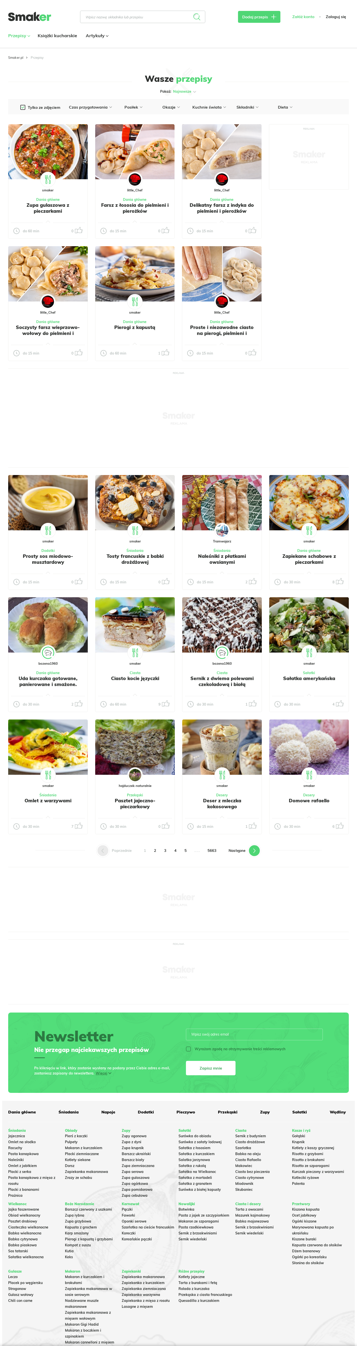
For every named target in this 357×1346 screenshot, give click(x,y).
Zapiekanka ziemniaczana (144, 1288)
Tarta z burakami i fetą (197, 1283)
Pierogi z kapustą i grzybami (89, 1239)
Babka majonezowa (252, 1221)
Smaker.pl (15, 58)
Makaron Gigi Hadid (82, 1324)
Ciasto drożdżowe (250, 1142)
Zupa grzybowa (78, 1221)
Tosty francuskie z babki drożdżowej (135, 559)
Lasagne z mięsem (137, 1306)
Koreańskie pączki (137, 1239)
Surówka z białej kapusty (199, 1189)
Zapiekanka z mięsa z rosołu (146, 1300)
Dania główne (48, 199)
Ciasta (135, 673)
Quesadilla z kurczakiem (198, 1300)
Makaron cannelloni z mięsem (89, 1342)
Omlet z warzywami (48, 801)
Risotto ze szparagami (310, 1166)
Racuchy (15, 1148)
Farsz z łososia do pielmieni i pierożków (135, 208)
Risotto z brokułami (308, 1160)
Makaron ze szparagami (198, 1221)
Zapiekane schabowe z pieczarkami (309, 559)
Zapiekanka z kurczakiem (143, 1283)
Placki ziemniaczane (82, 1154)
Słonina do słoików (308, 1263)
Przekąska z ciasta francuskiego (205, 1294)
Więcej (101, 1073)
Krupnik (298, 1142)
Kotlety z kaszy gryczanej (313, 1148)
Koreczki (129, 1233)
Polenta (298, 1183)
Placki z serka (19, 1171)
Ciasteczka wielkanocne (28, 1227)
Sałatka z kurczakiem (196, 1154)
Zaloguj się (336, 16)
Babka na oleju (248, 1154)
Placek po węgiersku (25, 1283)
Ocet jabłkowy (304, 1215)
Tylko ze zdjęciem (44, 107)
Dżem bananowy (306, 1251)
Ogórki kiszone (304, 1221)
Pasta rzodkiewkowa (195, 1227)
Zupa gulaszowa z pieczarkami (48, 208)
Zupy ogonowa (134, 1136)
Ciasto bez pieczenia (252, 1171)
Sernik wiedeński (192, 1239)
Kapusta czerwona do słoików (317, 1245)
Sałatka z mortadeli (195, 1177)
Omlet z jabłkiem (22, 1166)
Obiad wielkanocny (24, 1215)
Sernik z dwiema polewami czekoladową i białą (222, 681)
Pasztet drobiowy (22, 1221)
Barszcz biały (133, 1160)
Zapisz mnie (211, 1068)
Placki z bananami (23, 1189)
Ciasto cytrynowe (249, 1177)
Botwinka (186, 1209)
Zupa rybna (74, 1215)
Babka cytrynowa (23, 1239)
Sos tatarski (18, 1251)
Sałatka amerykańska (309, 678)
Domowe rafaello (309, 801)
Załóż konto (303, 16)
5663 (212, 850)
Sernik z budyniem (250, 1136)
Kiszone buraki (304, 1239)
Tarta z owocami (249, 1209)
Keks (69, 1257)
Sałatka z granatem (195, 1183)
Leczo (13, 1277)
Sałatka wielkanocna (26, 1257)
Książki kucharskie (57, 35)
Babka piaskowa (22, 1245)
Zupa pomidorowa (137, 1189)
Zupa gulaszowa (135, 1177)
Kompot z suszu (78, 1245)
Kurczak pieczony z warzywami (318, 1171)
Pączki (127, 1209)
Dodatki (48, 550)
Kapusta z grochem (81, 1227)
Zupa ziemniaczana (138, 1166)
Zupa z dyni (131, 1142)
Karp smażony (77, 1233)
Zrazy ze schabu (78, 1177)
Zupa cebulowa (135, 1195)
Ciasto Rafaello (248, 1160)
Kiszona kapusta (306, 1209)
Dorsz (69, 1166)
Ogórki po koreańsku (309, 1257)
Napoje (108, 1111)
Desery (222, 795)
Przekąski (135, 795)
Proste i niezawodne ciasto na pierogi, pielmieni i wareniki (222, 333)
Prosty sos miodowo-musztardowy (48, 559)
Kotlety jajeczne (191, 1277)
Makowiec (243, 1166)
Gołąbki (298, 1136)
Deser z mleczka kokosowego (222, 803)
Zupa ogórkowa (135, 1183)
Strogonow (17, 1288)
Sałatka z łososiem (194, 1148)
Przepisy (18, 35)
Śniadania (135, 550)
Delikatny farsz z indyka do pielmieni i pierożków (222, 208)
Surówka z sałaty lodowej (200, 1142)
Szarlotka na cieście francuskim (148, 1227)
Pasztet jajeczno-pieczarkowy (135, 803)
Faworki (128, 1215)
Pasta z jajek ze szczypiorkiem (203, 1215)
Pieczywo (186, 1111)
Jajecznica (16, 1136)
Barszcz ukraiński (136, 1154)
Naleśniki (16, 1160)
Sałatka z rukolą (192, 1166)
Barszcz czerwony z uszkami (88, 1209)
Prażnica (15, 1195)
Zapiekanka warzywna (141, 1294)
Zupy (265, 1111)
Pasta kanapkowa (23, 1154)
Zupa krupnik (133, 1148)
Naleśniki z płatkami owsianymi (222, 559)
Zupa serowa (133, 1171)
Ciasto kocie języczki (135, 678)
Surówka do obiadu (194, 1136)
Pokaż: (178, 92)
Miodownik (244, 1183)
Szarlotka (243, 1148)
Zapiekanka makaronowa (86, 1171)
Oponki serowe (134, 1221)
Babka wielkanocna (24, 1233)
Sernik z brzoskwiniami (197, 1233)
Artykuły (96, 35)
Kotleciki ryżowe (305, 1177)
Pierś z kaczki (76, 1136)
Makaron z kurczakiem (83, 1148)
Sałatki (309, 673)
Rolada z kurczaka (193, 1288)
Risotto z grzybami (307, 1154)
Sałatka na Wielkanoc (197, 1171)
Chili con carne (20, 1300)
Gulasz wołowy (20, 1294)
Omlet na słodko (22, 1142)
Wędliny (338, 1111)
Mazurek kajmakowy (252, 1215)
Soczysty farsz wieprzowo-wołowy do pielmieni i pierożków (48, 333)
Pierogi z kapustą (134, 327)
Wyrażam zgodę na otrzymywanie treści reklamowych (235, 1049)
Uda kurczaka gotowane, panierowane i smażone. (48, 681)
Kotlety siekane (77, 1160)
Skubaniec (244, 1189)
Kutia (69, 1251)
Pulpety (71, 1142)
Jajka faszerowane (23, 1209)
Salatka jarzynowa (194, 1160)
